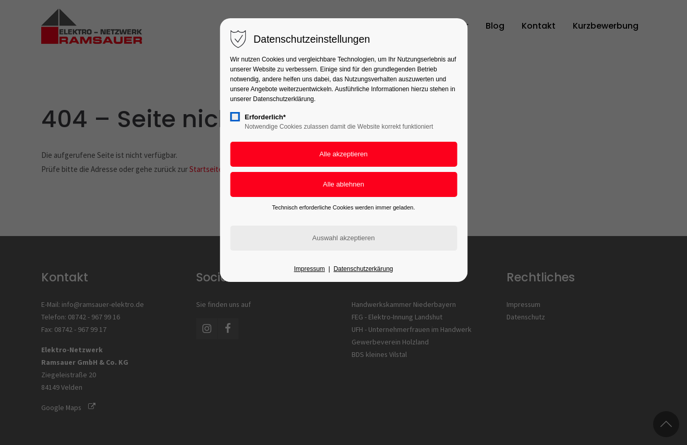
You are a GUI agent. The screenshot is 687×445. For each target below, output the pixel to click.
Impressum (309, 269)
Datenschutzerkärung (363, 269)
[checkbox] (234, 116)
